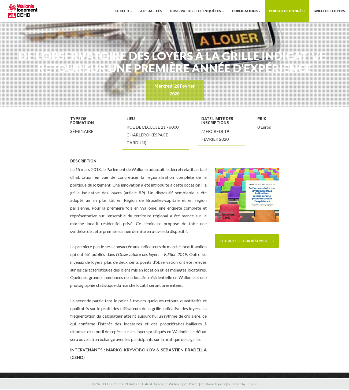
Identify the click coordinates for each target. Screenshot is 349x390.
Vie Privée (191, 384)
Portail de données (287, 11)
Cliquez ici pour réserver (247, 241)
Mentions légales (213, 384)
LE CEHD (123, 11)
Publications (246, 11)
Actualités (151, 11)
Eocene (252, 384)
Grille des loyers (329, 11)
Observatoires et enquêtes (197, 11)
